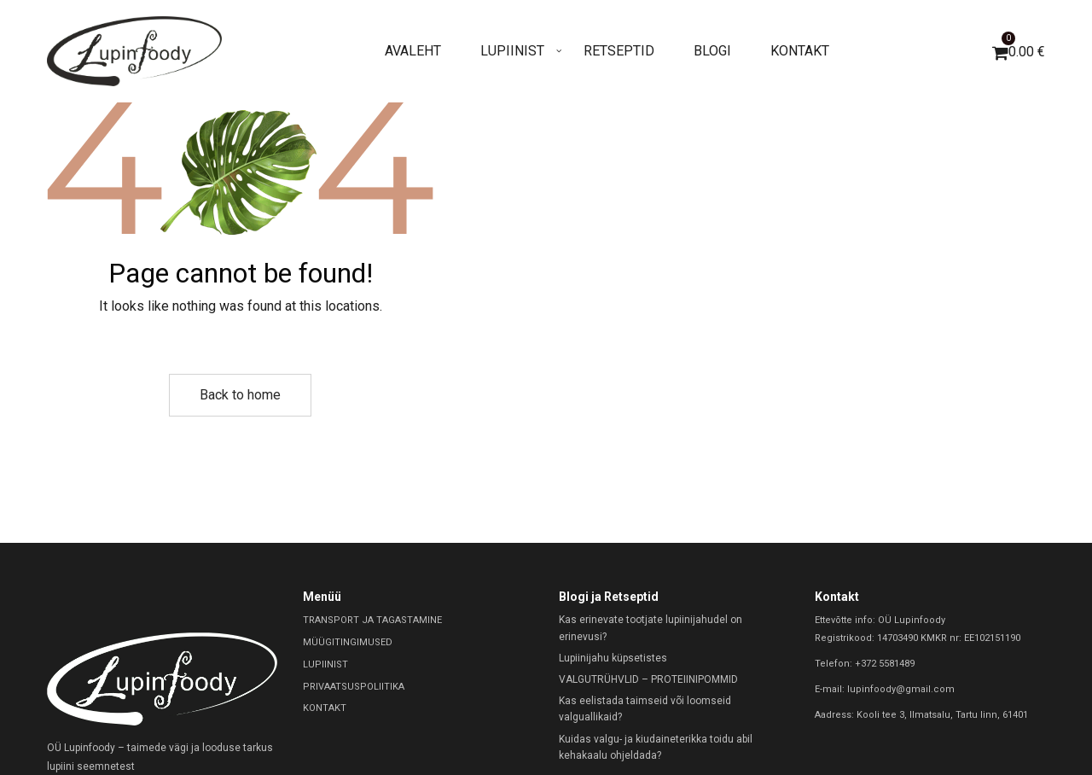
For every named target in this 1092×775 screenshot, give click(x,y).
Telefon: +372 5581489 (865, 663)
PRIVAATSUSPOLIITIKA (353, 686)
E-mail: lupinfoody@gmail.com (885, 689)
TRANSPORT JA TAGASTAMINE (372, 620)
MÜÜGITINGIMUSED (347, 642)
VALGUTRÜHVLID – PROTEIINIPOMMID (648, 679)
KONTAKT (324, 708)
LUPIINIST (325, 664)
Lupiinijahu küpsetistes (613, 658)
